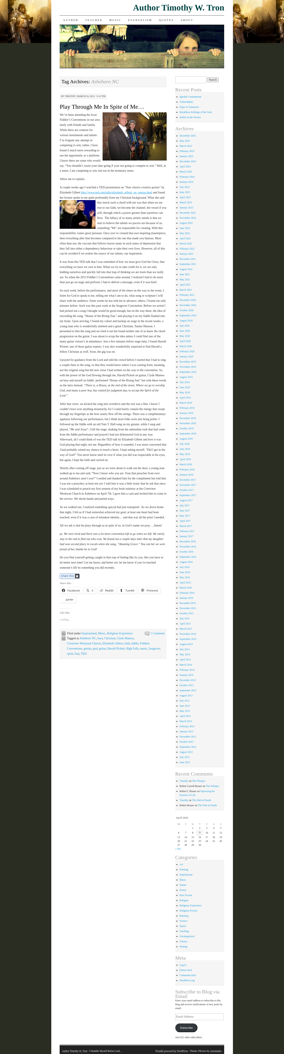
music (143, 648)
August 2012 (186, 752)
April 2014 (185, 659)
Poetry (183, 890)
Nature (183, 884)
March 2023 (186, 202)
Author (70, 20)
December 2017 (188, 479)
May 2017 (185, 515)
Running (184, 915)
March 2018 (186, 464)
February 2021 (187, 294)
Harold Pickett (116, 648)
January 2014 (186, 674)
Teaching (184, 931)
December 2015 (188, 603)
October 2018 (187, 428)
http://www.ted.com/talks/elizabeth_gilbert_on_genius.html (116, 192)
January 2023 (186, 207)
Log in (183, 964)
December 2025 (188, 135)
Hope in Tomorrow (189, 107)
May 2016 (185, 577)
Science (183, 920)
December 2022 (188, 212)
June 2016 (185, 572)
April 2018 (185, 459)
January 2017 (186, 536)
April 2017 (185, 520)
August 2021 (186, 269)
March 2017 (186, 526)
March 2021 (186, 289)
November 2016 (188, 546)
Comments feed (188, 975)
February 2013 (187, 726)
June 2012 (185, 762)
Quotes (166, 20)
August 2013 (186, 695)
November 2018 (188, 423)
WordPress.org (187, 980)
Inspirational (89, 633)
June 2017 (185, 510)
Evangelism (140, 20)
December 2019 (188, 361)
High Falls (132, 648)
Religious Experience (120, 633)
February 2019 (187, 407)
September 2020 (188, 315)
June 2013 (185, 705)
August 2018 (186, 438)
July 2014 (185, 649)
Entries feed (186, 970)
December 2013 (188, 680)
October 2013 (187, 685)
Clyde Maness (125, 638)
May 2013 (185, 710)
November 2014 (188, 633)
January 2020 (186, 356)
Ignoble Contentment (190, 96)
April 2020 (185, 341)
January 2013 (186, 731)
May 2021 (185, 279)
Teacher (94, 20)
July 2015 (185, 618)
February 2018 (187, 469)
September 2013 (188, 690)
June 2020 (185, 330)
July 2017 (185, 505)
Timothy (70, 96)
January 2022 (186, 253)
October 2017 (187, 490)
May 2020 (185, 335)
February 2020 (187, 351)
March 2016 (186, 587)
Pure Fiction (186, 895)
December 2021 (188, 258)
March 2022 (186, 243)
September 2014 (188, 639)
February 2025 (187, 151)
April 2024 (185, 166)
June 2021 (185, 274)
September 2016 (188, 556)
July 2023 (185, 187)
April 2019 (185, 397)
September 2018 (188, 433)
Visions (183, 941)
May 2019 (185, 392)
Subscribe (186, 1027)
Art (181, 864)
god (95, 648)
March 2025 (186, 145)
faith (127, 643)
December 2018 (188, 418)
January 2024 (186, 181)
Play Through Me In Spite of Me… (102, 106)
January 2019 (186, 413)
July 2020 (185, 325)
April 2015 (185, 623)
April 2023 (185, 197)
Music (115, 20)
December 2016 (188, 541)
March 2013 (186, 721)
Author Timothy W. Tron (178, 7)
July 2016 (185, 567)
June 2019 (185, 387)
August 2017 (186, 500)
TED (84, 653)
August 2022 (186, 223)
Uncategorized (187, 936)
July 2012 (185, 757)
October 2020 (187, 310)
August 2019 (186, 377)
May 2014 (185, 654)
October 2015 (187, 613)
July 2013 (185, 700)
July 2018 (185, 443)
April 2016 (185, 582)
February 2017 (187, 531)
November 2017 (188, 484)
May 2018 (185, 454)
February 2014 (187, 669)
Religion (184, 900)
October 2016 (187, 551)
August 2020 (186, 320)
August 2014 (186, 644)
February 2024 (187, 176)
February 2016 (187, 592)
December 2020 (188, 300)
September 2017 (188, 495)
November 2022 (188, 217)
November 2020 (188, 305)
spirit (70, 653)
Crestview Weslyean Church (84, 643)
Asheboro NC (87, 638)
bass (100, 638)
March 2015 (186, 628)
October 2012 (187, 741)
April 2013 (185, 716)
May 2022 (185, 233)
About (187, 20)
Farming (184, 869)
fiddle (134, 643)
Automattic (215, 1051)
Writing (183, 946)
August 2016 (186, 561)
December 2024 (188, 161)
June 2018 (185, 448)
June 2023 (185, 192)
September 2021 (188, 264)
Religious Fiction (188, 910)
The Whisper (198, 780)
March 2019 (186, 402)
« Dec (178, 848)
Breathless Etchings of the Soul (196, 112)
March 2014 (186, 664)
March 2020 (186, 346)
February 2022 (187, 248)
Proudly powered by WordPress (172, 1051)
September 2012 (188, 746)
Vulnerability (186, 101)
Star (77, 653)
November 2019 (188, 366)
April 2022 (185, 238)
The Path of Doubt (201, 800)
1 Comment (157, 633)
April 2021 (185, 284)
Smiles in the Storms (190, 117)
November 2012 (188, 736)
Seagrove (154, 648)
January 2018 (186, 474)
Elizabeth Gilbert (112, 643)
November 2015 (188, 608)
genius (87, 648)
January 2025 (186, 156)
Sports (183, 926)
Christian (109, 638)
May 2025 (185, 140)
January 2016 (186, 597)
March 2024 (186, 171)
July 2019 (185, 382)
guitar (102, 648)
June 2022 (185, 228)
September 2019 (188, 371)
